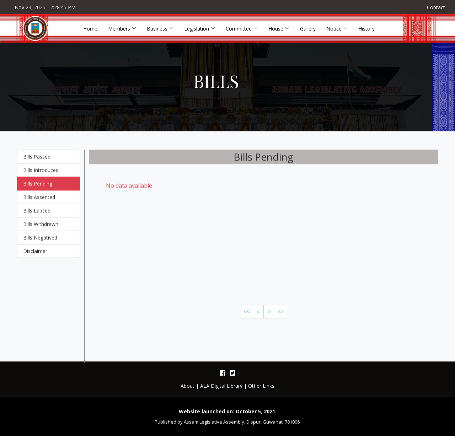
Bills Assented (39, 200)
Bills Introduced (41, 173)
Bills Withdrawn (40, 227)
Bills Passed (36, 160)
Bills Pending (37, 187)
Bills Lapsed (36, 214)
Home (90, 28)
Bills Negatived (40, 241)
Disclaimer (35, 254)
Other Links (261, 385)
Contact (436, 7)
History (366, 28)
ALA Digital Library (221, 385)
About (187, 385)
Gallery (308, 28)
